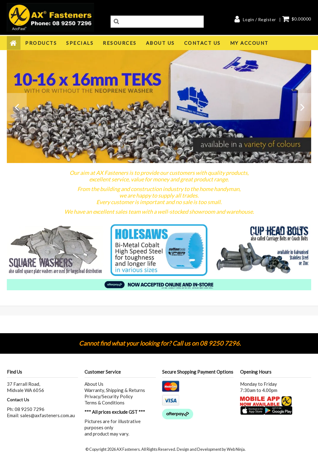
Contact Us (202, 43)
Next (302, 110)
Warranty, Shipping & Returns (114, 390)
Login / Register (259, 19)
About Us (160, 43)
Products (41, 43)
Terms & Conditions (104, 402)
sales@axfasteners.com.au (47, 415)
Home (13, 43)
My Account (249, 43)
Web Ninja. (236, 449)
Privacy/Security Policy (108, 396)
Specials (79, 43)
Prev (16, 110)
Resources (120, 43)
